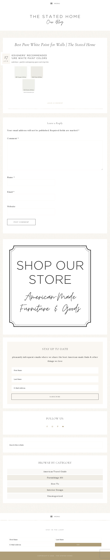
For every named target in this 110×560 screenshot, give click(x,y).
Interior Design (55, 490)
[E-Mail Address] (55, 388)
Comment (13, 138)
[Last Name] (55, 379)
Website (11, 206)
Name (11, 177)
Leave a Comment (55, 103)
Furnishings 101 (55, 477)
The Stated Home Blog (54, 19)
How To (55, 484)
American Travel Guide (55, 471)
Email (10, 192)
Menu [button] (57, 3)
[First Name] (55, 370)
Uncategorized (55, 496)
